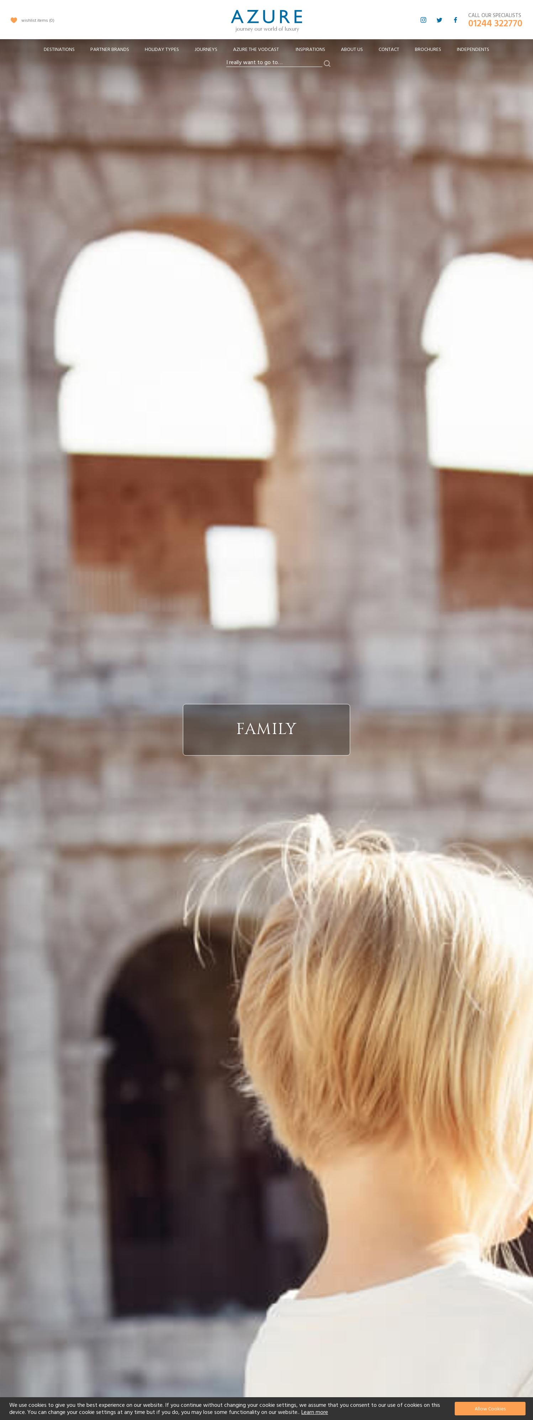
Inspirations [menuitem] (310, 49)
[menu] (266, 51)
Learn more (314, 1412)
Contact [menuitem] (389, 49)
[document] (267, 1408)
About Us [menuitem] (352, 49)
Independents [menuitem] (473, 49)
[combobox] (274, 62)
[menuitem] (59, 49)
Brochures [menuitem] (428, 49)
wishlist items (37, 20)
